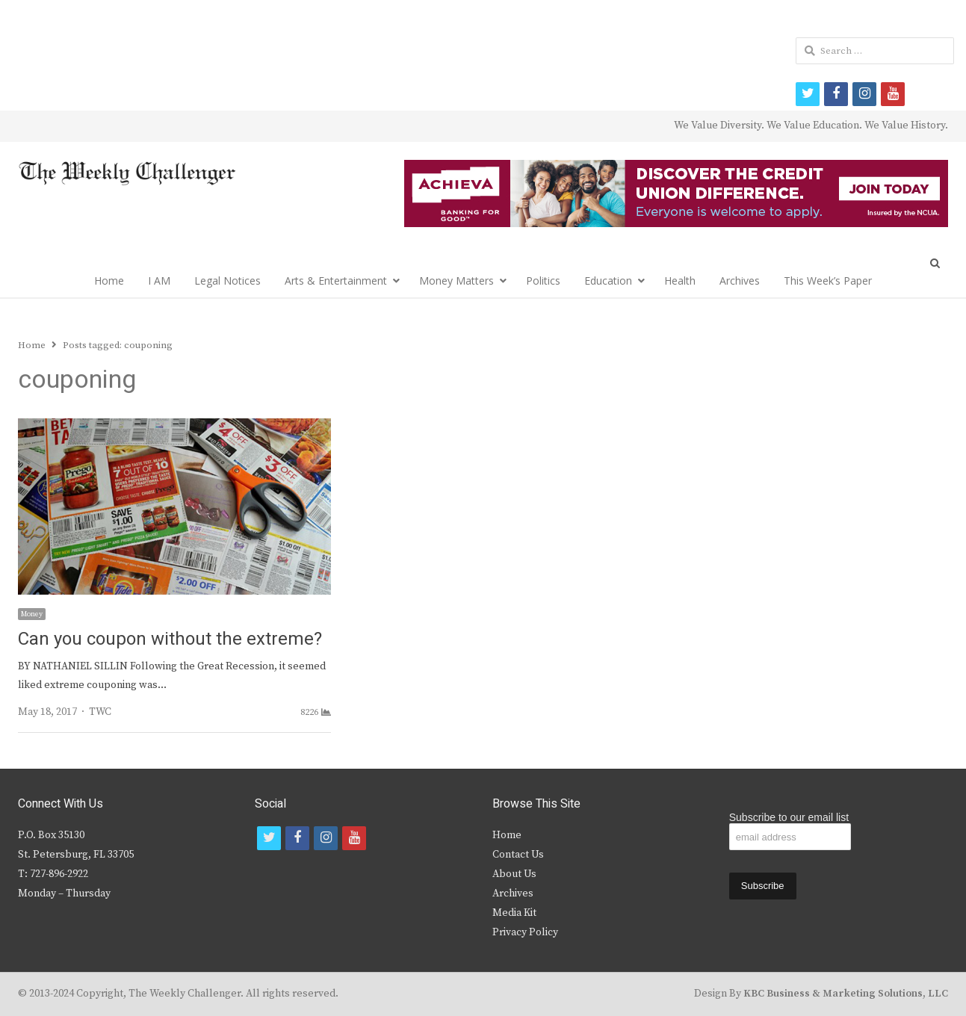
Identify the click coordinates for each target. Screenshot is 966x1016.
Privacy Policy (525, 932)
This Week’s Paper (828, 280)
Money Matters (456, 280)
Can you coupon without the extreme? (170, 639)
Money (32, 614)
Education (608, 280)
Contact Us (518, 854)
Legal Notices (227, 280)
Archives (739, 280)
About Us (514, 874)
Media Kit (514, 913)
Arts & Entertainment (336, 280)
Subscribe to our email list (789, 817)
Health (680, 280)
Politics (543, 280)
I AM (159, 280)
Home (109, 280)
